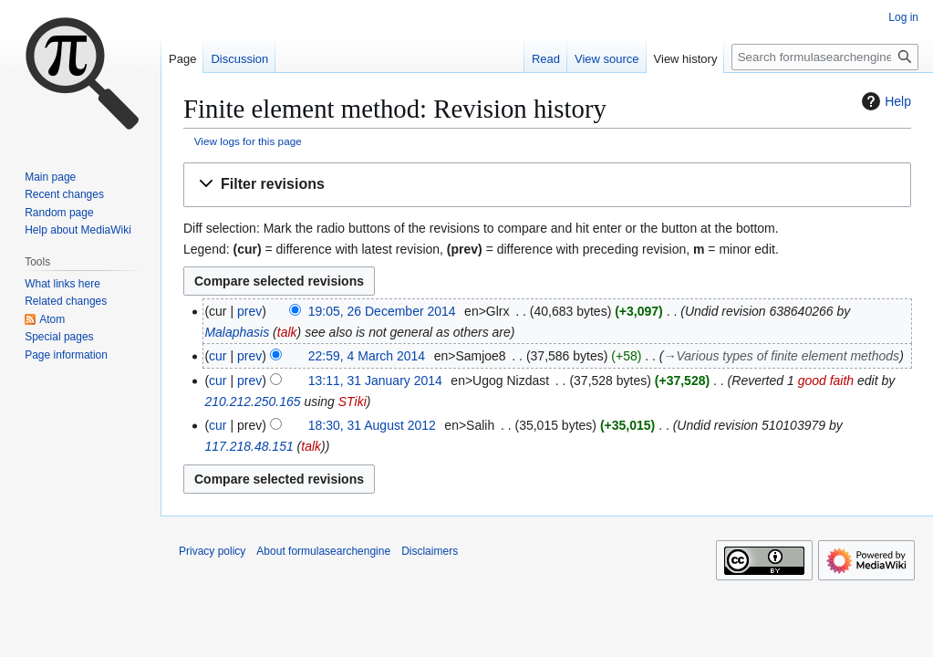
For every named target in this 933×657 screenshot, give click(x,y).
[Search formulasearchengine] (824, 57)
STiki (352, 401)
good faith (826, 380)
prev (249, 311)
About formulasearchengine (323, 551)
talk (287, 332)
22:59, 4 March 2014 (366, 356)
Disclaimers (429, 551)
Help (884, 101)
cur (217, 356)
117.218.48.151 (248, 446)
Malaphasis (236, 332)
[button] (547, 185)
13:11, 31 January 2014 (375, 380)
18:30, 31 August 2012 (372, 425)
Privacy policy (212, 551)
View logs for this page (248, 141)
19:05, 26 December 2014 (382, 311)
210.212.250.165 (252, 401)
